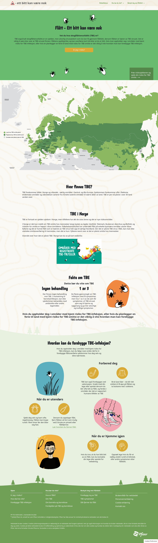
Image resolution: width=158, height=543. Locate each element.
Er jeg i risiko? (16, 495)
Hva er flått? (51, 495)
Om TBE (49, 499)
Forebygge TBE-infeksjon (21, 502)
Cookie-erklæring (122, 502)
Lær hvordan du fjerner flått (64, 427)
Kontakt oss (120, 506)
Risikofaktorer (103, 3)
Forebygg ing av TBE (89, 495)
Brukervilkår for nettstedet (126, 495)
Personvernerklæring (124, 499)
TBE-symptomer (87, 499)
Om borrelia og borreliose (56, 502)
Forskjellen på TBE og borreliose (59, 506)
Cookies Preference (151, 541)
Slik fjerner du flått (88, 502)
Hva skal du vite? (18, 499)
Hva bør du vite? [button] (117, 3)
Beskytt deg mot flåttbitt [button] (135, 3)
